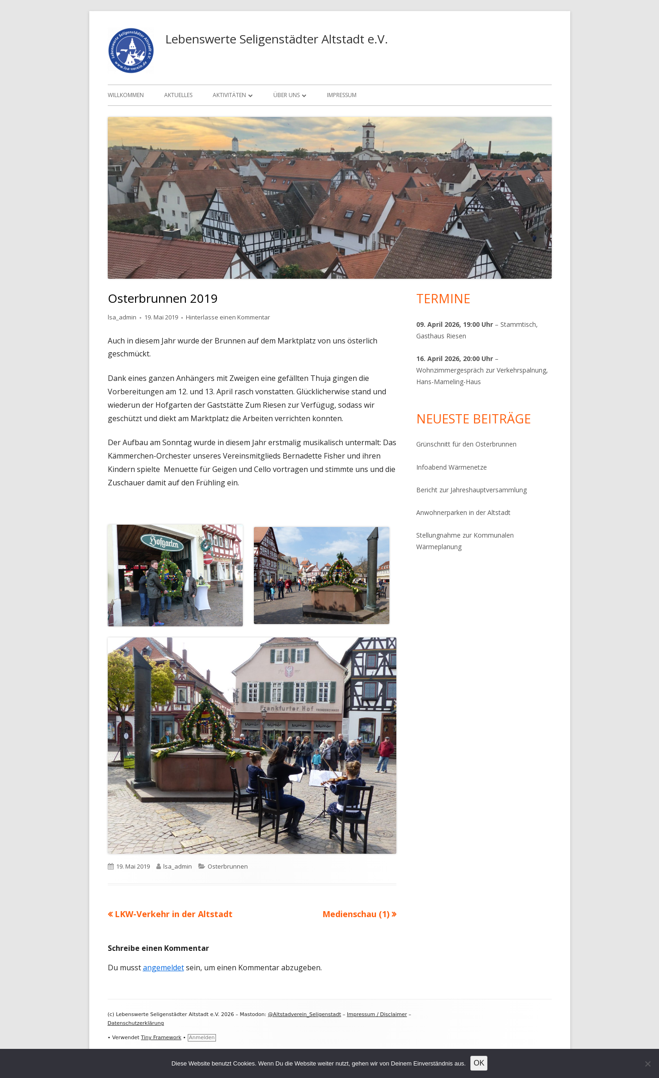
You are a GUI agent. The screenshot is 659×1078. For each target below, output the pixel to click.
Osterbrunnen (228, 866)
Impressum (342, 95)
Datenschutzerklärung (136, 1023)
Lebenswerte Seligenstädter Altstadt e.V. (276, 39)
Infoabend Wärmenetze (451, 467)
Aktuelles (178, 95)
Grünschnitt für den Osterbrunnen (466, 444)
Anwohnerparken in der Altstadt (463, 512)
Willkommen (126, 95)
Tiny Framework (161, 1038)
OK (479, 1063)
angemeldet (163, 967)
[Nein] (647, 1063)
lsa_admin (122, 317)
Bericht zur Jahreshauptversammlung (471, 489)
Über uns (286, 95)
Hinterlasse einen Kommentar (228, 317)
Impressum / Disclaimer (377, 1014)
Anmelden (202, 1038)
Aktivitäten (229, 95)
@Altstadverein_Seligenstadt (304, 1014)
